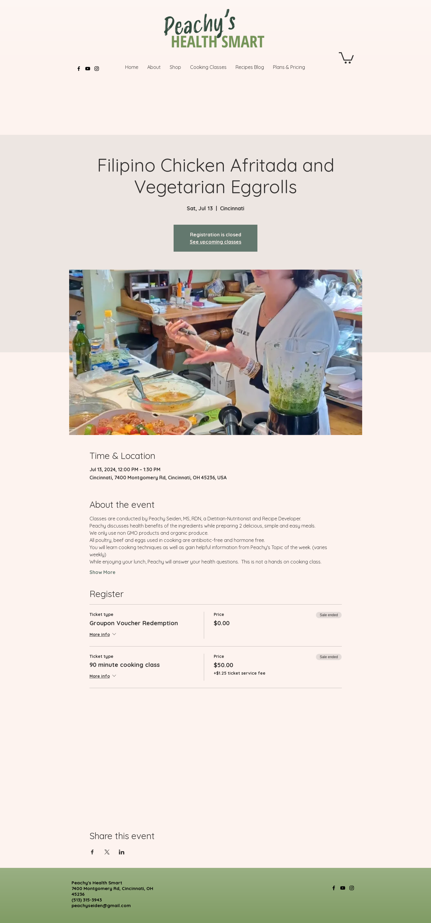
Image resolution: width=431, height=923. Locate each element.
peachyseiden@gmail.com (101, 905)
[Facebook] (79, 69)
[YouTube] (88, 69)
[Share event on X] (107, 852)
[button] (346, 57)
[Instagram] (97, 69)
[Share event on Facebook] (92, 852)
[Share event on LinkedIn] (122, 852)
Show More (102, 572)
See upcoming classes (215, 242)
